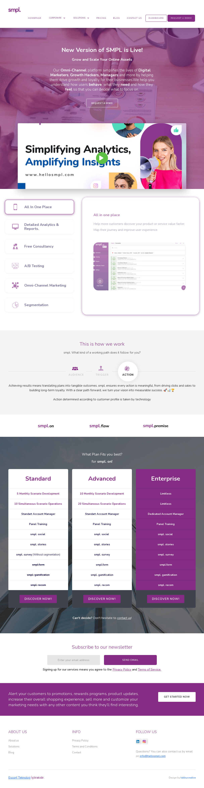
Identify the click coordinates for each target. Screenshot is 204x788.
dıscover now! (38, 599)
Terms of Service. (149, 670)
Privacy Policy (122, 670)
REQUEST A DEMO (102, 103)
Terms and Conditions (85, 746)
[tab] (76, 371)
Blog (11, 752)
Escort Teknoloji (19, 777)
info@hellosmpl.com (153, 756)
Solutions (14, 746)
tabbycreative (188, 777)
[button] (57, 18)
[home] (15, 10)
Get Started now (177, 696)
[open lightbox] (102, 156)
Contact (76, 752)
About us (13, 740)
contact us (124, 618)
